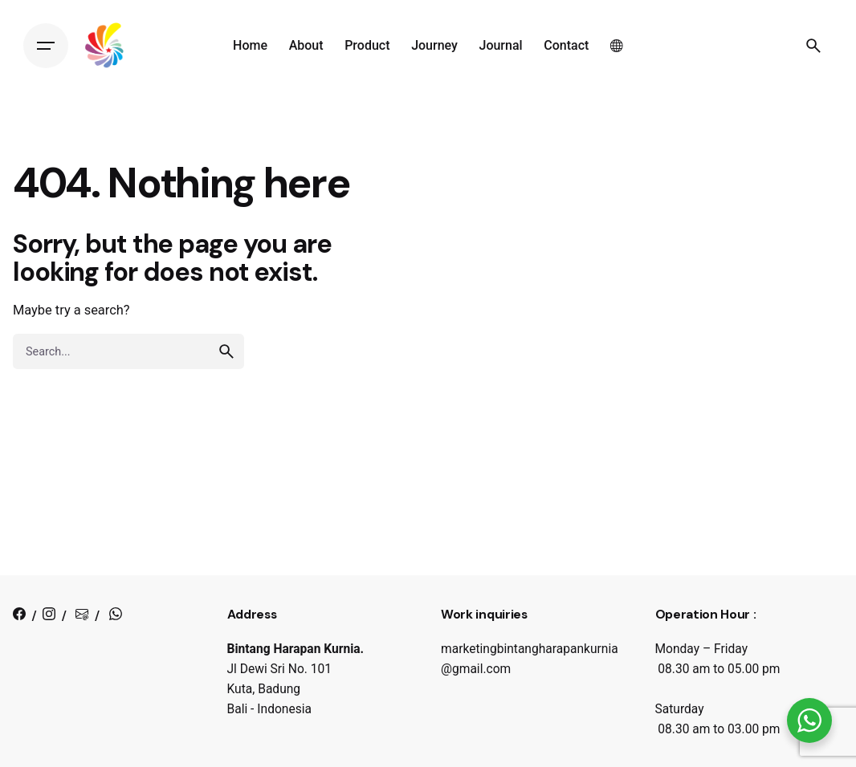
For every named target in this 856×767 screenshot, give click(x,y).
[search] (226, 351)
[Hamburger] (45, 45)
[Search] (813, 45)
